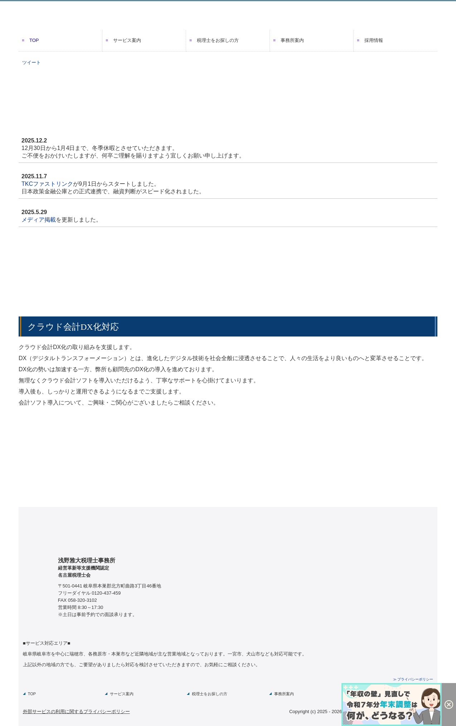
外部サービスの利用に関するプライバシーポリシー (76, 711)
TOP (34, 40)
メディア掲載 (38, 220)
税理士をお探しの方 (218, 40)
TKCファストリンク (47, 184)
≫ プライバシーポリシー (413, 679)
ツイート (31, 62)
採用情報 (373, 40)
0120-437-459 (106, 593)
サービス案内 (127, 40)
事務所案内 (292, 40)
